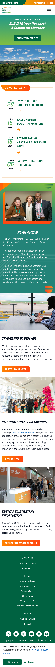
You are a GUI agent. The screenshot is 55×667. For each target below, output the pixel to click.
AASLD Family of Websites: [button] (10, 3)
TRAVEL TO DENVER (15, 369)
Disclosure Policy (27, 586)
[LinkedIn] (39, 634)
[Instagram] (23, 634)
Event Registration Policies (27, 601)
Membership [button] (39, 2)
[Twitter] (8, 634)
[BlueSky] (46, 634)
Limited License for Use (27, 606)
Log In (50, 2)
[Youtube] (31, 634)
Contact (27, 624)
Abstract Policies (27, 581)
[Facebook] (16, 634)
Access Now (12, 459)
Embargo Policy (27, 591)
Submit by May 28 (27, 38)
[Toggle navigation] (48, 9)
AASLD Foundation (28, 564)
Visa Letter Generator (23, 432)
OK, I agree (12, 662)
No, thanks (29, 662)
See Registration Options (21, 543)
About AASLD (27, 568)
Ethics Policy (27, 596)
